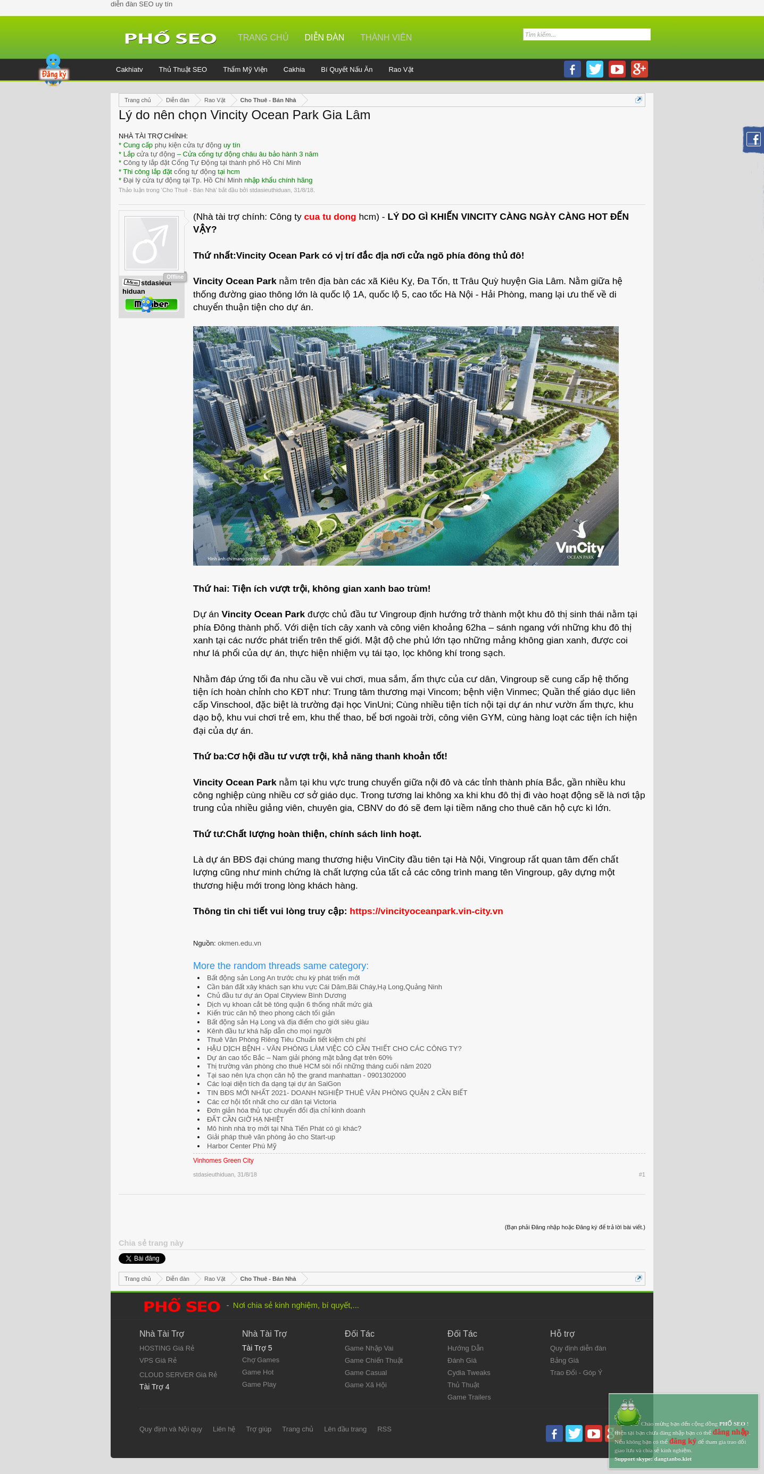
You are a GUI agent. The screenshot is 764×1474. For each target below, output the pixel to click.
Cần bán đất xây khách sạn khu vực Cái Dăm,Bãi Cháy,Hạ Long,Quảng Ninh (324, 987)
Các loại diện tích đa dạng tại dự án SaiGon (274, 1084)
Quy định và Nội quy (170, 1429)
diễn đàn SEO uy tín (141, 4)
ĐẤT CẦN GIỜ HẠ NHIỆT (245, 1119)
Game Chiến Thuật (374, 1360)
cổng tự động (195, 172)
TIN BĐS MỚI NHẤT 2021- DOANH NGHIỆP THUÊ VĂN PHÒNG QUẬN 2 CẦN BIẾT (337, 1093)
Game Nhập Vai (369, 1348)
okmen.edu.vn (239, 943)
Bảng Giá (564, 1360)
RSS (384, 1429)
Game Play (259, 1384)
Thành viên (386, 37)
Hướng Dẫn (465, 1348)
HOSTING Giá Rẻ (166, 1348)
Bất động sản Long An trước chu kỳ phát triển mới (283, 978)
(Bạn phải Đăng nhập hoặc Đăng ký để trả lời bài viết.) (575, 1227)
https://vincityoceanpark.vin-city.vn (426, 911)
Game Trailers (469, 1397)
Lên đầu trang (345, 1429)
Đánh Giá (462, 1360)
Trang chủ (263, 37)
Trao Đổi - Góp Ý (576, 1373)
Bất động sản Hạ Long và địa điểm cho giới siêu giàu (288, 1022)
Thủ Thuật (463, 1385)
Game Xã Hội (366, 1385)
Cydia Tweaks (469, 1373)
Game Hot (257, 1372)
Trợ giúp (258, 1429)
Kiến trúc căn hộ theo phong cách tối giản (271, 1013)
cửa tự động (156, 154)
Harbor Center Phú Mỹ (242, 1146)
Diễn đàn (325, 37)
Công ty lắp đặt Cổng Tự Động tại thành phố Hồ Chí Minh (212, 163)
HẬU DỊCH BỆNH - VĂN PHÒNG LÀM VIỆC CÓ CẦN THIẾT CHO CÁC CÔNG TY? (334, 1049)
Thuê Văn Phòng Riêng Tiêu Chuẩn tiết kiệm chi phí (286, 1040)
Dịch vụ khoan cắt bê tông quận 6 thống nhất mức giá (289, 1004)
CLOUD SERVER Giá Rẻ (178, 1375)
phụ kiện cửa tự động (188, 145)
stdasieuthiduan (270, 190)
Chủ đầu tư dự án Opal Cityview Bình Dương (276, 995)
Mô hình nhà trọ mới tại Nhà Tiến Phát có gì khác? (284, 1128)
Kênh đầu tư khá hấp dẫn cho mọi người (269, 1031)
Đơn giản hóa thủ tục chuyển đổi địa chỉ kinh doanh (286, 1110)
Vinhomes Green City (223, 1160)
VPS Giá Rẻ (158, 1360)
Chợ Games (260, 1360)
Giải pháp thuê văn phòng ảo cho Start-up (271, 1137)
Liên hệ (224, 1429)
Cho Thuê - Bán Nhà (189, 190)
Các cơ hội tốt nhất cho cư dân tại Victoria (271, 1102)
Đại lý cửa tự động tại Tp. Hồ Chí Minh (183, 180)
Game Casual (366, 1373)
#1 (642, 1174)
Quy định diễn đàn (578, 1348)
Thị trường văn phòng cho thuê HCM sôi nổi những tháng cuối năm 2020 (319, 1066)
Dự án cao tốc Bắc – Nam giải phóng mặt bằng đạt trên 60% (299, 1058)
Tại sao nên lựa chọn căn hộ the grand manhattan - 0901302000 (306, 1075)
